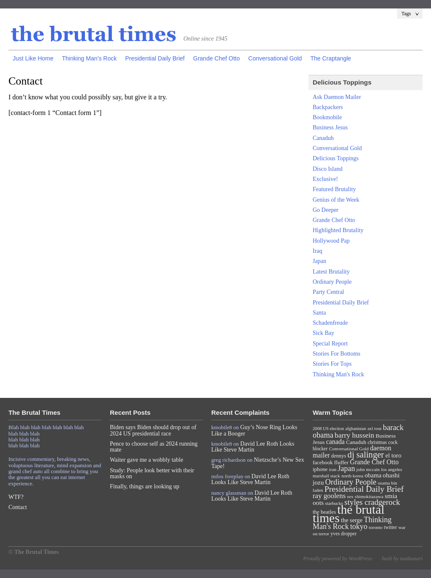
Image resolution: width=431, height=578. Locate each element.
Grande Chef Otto (216, 58)
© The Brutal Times (33, 552)
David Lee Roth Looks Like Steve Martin (253, 447)
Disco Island (327, 169)
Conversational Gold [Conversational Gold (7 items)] (349, 448)
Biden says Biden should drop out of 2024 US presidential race (153, 430)
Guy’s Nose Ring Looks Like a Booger (254, 430)
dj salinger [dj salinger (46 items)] (365, 454)
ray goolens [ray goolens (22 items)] (329, 496)
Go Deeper (325, 210)
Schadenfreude (330, 323)
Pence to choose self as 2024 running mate (154, 447)
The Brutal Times (93, 34)
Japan (319, 261)
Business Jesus (330, 127)
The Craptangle (330, 58)
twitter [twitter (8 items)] (390, 527)
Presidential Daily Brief (155, 58)
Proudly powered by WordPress (337, 558)
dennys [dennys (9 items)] (338, 456)
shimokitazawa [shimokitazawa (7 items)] (369, 496)
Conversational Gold (275, 58)
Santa (319, 313)
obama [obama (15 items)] (373, 475)
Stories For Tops (332, 364)
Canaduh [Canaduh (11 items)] (356, 442)
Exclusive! (325, 179)
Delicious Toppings (336, 158)
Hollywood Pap (331, 241)
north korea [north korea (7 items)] (352, 475)
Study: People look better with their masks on (152, 473)
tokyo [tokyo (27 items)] (359, 526)
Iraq (317, 251)
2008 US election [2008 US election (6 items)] (328, 428)
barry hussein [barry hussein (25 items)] (354, 435)
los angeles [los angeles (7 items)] (391, 469)
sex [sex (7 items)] (350, 496)
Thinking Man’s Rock (89, 58)
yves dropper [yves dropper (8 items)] (343, 534)
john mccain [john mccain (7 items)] (367, 469)
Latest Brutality (331, 271)
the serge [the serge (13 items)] (352, 520)
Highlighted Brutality (338, 230)
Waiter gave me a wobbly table (146, 460)
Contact (17, 507)
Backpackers (328, 107)
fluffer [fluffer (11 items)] (341, 462)
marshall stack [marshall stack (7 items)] (326, 475)
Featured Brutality (334, 189)
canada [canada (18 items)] (335, 441)
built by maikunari (402, 558)
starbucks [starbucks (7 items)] (334, 503)
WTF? (16, 497)
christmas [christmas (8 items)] (377, 442)
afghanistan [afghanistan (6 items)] (355, 428)
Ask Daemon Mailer (337, 97)
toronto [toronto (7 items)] (376, 527)
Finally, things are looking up (144, 486)
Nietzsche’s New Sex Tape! (257, 463)
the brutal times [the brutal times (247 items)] (349, 514)
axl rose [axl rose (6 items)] (375, 428)
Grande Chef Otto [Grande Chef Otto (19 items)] (374, 462)
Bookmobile (327, 117)
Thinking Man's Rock (338, 374)
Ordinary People (332, 282)
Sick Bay (323, 333)
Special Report (330, 343)
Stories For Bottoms (336, 354)
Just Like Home (33, 58)
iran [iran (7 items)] (333, 469)
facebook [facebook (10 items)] (323, 462)
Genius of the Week (336, 200)
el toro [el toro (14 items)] (393, 455)
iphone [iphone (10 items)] (320, 469)
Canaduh (323, 138)
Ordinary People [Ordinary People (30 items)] (350, 482)
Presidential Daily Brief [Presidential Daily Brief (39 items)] (364, 488)
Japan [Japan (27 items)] (346, 468)
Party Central (328, 292)
